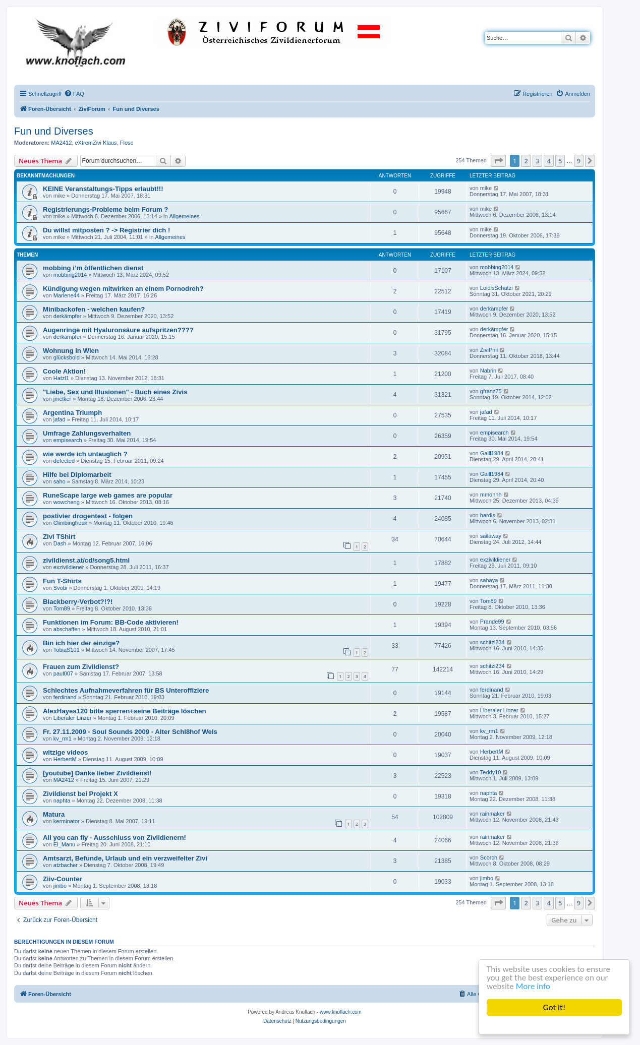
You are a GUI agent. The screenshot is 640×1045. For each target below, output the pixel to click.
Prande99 (492, 622)
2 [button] (526, 160)
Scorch (488, 857)
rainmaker (492, 814)
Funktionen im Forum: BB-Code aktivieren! (111, 622)
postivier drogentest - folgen (88, 516)
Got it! (554, 1007)
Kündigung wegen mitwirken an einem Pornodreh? (123, 288)
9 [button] (578, 160)
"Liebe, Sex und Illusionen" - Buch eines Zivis (115, 392)
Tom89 (61, 608)
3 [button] (537, 160)
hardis (487, 515)
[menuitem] (74, 94)
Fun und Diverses (53, 131)
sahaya (489, 580)
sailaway (490, 536)
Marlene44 (66, 295)
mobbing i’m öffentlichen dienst (93, 268)
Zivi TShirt (59, 536)
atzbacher (65, 865)
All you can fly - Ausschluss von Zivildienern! (114, 837)
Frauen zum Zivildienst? (81, 666)
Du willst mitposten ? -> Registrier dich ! (106, 230)
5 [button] (560, 160)
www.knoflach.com (341, 1012)
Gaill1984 (491, 453)
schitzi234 (492, 642)
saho (59, 481)
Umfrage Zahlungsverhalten (87, 433)
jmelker (62, 399)
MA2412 (61, 143)
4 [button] (548, 160)
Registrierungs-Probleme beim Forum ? (105, 209)
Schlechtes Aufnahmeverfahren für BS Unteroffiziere (126, 690)
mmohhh (491, 494)
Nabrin (488, 370)
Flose (127, 143)
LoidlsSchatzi (496, 288)
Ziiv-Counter (62, 879)
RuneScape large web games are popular (107, 495)
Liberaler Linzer (72, 718)
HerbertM (65, 759)
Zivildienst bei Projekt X (80, 793)
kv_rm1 (62, 738)
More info (533, 986)
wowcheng (66, 502)
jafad (59, 419)
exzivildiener (68, 567)
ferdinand (65, 697)
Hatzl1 (61, 378)
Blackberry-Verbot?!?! (78, 601)
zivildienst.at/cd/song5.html (86, 560)
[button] (498, 161)
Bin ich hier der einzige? (81, 643)
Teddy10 (490, 772)
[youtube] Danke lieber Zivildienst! (97, 773)
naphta (62, 800)
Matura (54, 814)
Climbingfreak (70, 523)
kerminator (66, 821)
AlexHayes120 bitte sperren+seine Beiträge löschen (124, 711)
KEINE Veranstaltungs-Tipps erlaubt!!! (103, 189)
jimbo (60, 886)
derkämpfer (67, 316)
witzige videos (65, 752)
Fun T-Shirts (62, 581)
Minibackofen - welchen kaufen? (94, 309)
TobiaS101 (66, 650)
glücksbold (66, 357)
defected (64, 461)
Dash (60, 543)
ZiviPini (489, 350)
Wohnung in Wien (71, 350)
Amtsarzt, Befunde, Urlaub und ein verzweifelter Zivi (125, 858)
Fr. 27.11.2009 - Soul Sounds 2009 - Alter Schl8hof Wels (130, 731)
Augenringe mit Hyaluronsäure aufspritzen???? (118, 330)
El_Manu (64, 844)
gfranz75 (491, 391)
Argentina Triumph (72, 412)
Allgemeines (184, 216)
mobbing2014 (70, 275)
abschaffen (67, 629)
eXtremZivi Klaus (96, 143)
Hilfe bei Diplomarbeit (77, 474)
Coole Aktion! (64, 371)
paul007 (63, 673)
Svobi (60, 588)
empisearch (67, 440)
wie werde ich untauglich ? (85, 454)
